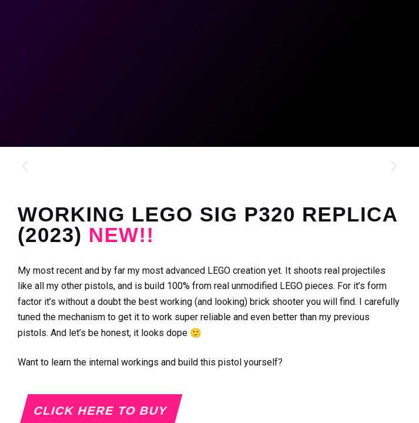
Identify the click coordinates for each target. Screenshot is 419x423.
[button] (25, 166)
